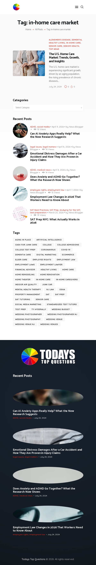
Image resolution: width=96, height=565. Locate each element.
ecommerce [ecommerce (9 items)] (68, 255)
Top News (54, 49)
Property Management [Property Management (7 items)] (27, 294)
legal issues (36, 146)
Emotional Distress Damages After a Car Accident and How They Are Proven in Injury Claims (56, 157)
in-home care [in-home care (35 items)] (43, 279)
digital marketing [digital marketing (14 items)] (46, 255)
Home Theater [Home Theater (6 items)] (22, 279)
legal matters (49, 146)
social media (43, 126)
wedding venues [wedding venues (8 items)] (49, 324)
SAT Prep (54, 210)
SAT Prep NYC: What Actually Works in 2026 (54, 221)
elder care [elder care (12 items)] (21, 260)
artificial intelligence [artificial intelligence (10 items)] (49, 240)
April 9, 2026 (58, 126)
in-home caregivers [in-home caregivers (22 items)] (67, 279)
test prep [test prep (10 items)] (20, 309)
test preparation (38, 212)
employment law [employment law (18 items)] (66, 260)
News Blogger (76, 126)
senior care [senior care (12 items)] (42, 299)
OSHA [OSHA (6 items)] (62, 289)
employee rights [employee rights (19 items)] (42, 260)
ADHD (33, 126)
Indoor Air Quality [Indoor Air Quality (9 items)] (26, 284)
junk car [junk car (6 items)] (47, 284)
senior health (71, 46)
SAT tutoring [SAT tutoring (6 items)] (22, 299)
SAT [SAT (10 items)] (48, 294)
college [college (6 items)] (47, 245)
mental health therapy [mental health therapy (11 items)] (28, 289)
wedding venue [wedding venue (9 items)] (54, 319)
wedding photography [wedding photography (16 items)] (28, 319)
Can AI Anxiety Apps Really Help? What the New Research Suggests (55, 135)
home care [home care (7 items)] (68, 269)
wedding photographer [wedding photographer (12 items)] (28, 314)
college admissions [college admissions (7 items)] (68, 245)
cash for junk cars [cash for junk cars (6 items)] (26, 245)
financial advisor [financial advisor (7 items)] (25, 269)
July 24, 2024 (55, 86)
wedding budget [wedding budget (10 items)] (61, 309)
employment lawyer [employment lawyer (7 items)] (51, 264)
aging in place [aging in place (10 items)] (23, 240)
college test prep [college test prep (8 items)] (25, 250)
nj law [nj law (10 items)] (50, 289)
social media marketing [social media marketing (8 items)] (28, 304)
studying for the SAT (70, 210)
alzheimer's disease (60, 40)
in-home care (73, 43)
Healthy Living (57, 43)
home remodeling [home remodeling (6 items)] (25, 274)
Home (28, 29)
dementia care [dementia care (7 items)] (23, 255)
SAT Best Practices (39, 210)
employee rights (38, 190)
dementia (77, 40)
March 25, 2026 (56, 212)
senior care (55, 46)
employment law (56, 190)
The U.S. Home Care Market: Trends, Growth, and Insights (64, 57)
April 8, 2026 (64, 146)
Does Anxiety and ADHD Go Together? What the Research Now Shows (55, 178)
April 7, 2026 (72, 190)
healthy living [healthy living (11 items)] (49, 269)
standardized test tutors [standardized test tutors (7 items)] (62, 304)
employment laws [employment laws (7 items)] (25, 264)
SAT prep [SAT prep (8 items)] (60, 294)
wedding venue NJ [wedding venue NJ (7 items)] (25, 324)
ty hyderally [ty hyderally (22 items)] (39, 309)
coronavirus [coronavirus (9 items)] (48, 250)
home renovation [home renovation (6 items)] (50, 274)
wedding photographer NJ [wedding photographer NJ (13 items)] (62, 314)
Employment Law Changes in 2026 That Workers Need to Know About (55, 198)
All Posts (39, 29)
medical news (44, 170)
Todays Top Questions (33, 559)
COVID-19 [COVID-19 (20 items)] (65, 250)
